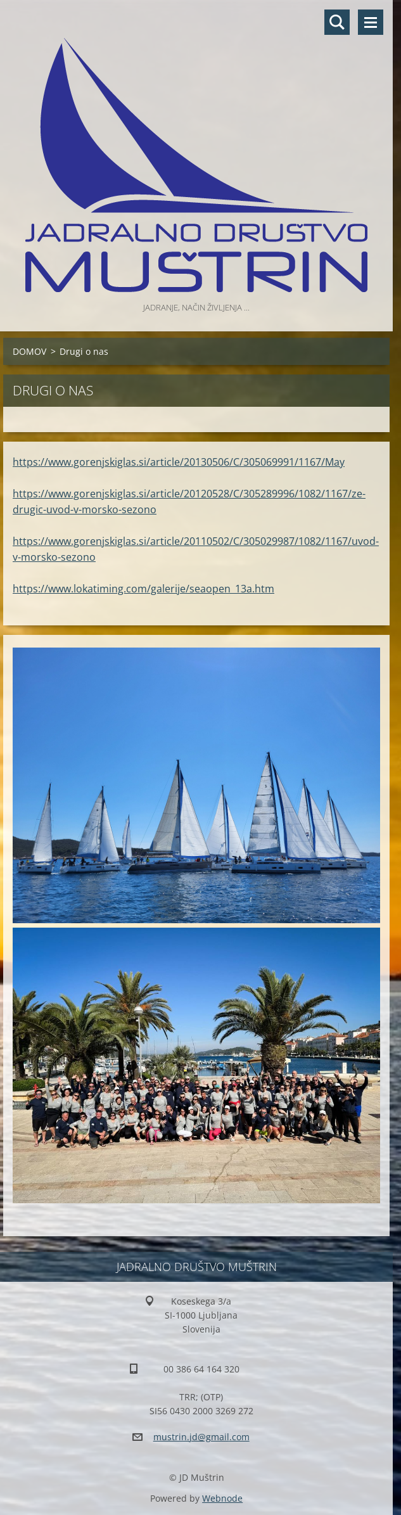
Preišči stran (337, 22)
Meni (370, 22)
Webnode (222, 1498)
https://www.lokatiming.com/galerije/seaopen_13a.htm (143, 589)
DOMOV (29, 351)
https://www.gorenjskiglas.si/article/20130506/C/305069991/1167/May (179, 462)
